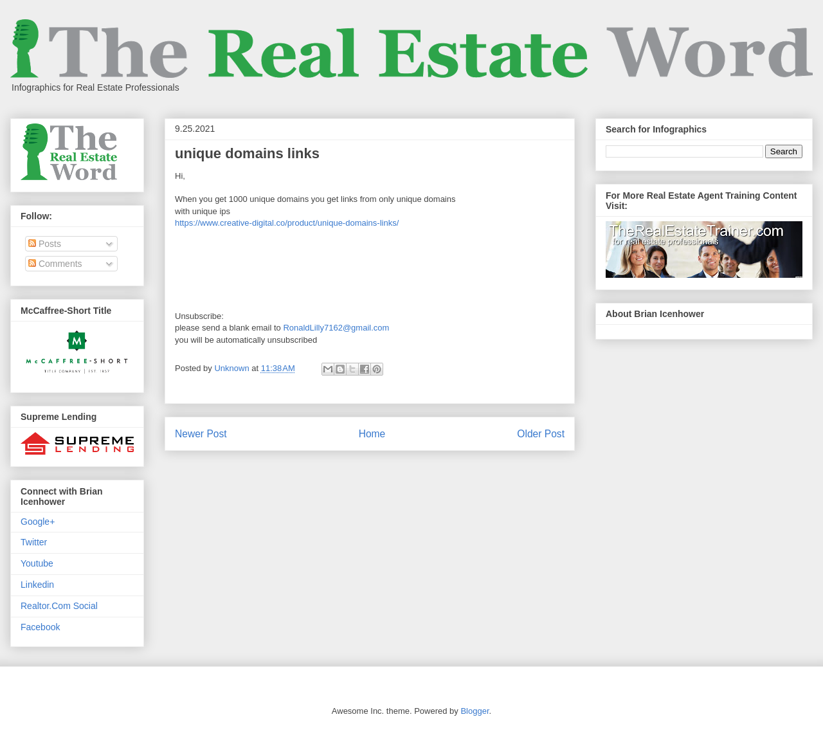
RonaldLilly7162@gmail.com (336, 327)
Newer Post (201, 433)
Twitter (34, 542)
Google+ (38, 521)
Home (372, 433)
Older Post (541, 433)
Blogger (474, 711)
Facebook (40, 627)
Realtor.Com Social (59, 606)
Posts (44, 244)
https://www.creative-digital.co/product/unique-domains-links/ (287, 223)
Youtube (37, 563)
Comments (55, 264)
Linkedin (37, 584)
